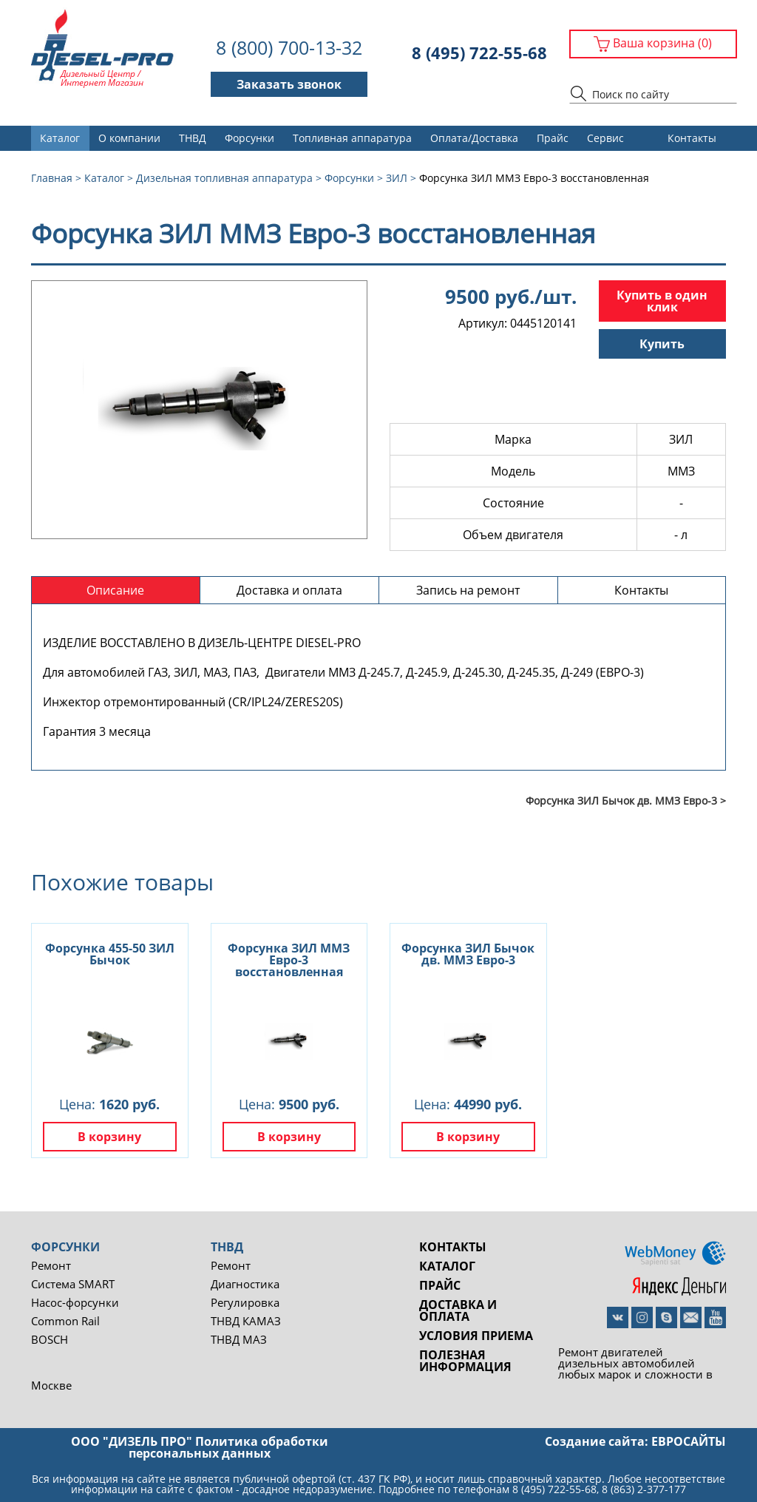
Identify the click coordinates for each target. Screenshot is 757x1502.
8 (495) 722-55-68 (479, 52)
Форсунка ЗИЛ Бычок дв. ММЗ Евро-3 (467, 954)
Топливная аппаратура (352, 138)
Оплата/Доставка (474, 138)
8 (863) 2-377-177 (644, 1489)
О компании (129, 138)
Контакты (692, 138)
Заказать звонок (289, 84)
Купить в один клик (662, 301)
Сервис (605, 138)
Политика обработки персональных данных (228, 1447)
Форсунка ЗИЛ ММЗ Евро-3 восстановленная (289, 960)
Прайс (552, 138)
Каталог (60, 138)
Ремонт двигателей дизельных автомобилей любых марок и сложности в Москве (372, 1367)
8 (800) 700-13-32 (289, 47)
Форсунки (249, 138)
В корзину (109, 1137)
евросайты (688, 1441)
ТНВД (192, 138)
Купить (662, 344)
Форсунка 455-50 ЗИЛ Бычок (109, 954)
